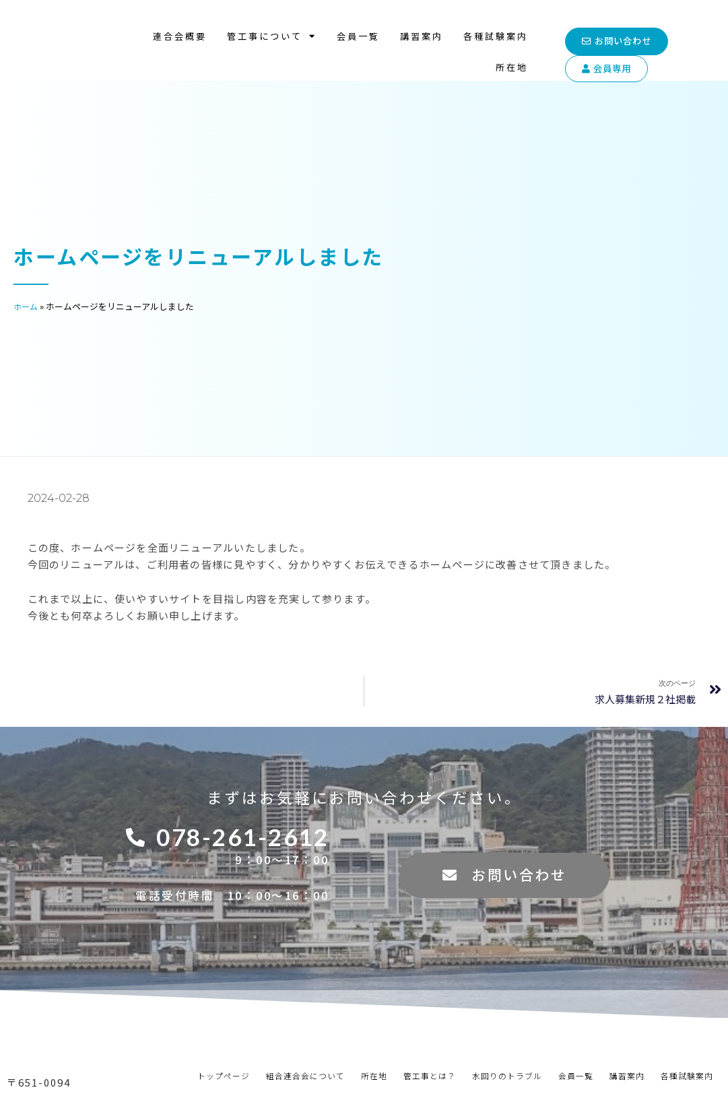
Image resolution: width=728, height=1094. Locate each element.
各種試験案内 (495, 23)
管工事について (272, 23)
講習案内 (421, 23)
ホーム (26, 306)
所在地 (512, 54)
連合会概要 (180, 23)
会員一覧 (358, 23)
